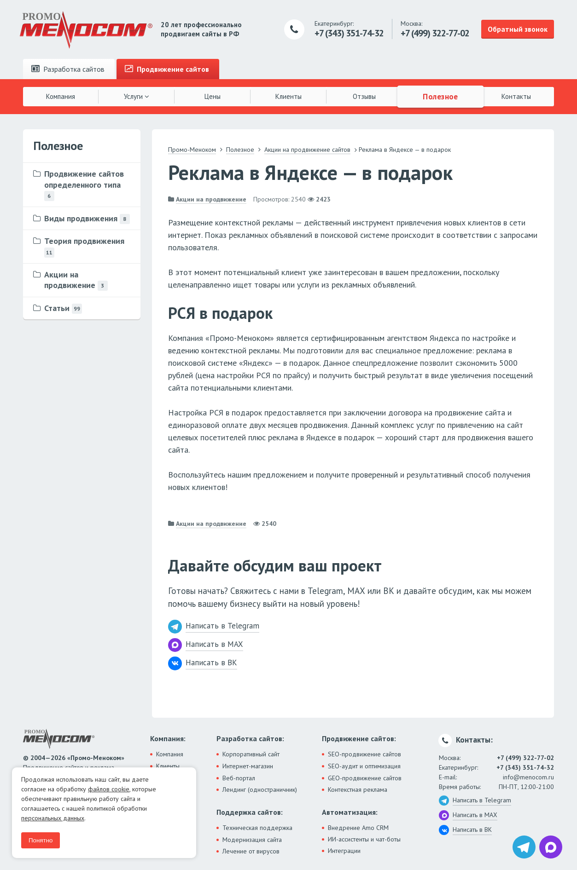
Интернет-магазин (247, 766)
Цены (212, 96)
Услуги (136, 96)
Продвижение (167, 69)
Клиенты (288, 96)
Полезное (440, 96)
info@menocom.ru (528, 777)
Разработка (68, 69)
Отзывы (364, 96)
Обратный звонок (518, 29)
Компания (60, 96)
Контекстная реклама (357, 789)
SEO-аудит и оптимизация (364, 766)
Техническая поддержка (257, 828)
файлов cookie (108, 789)
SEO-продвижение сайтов (364, 754)
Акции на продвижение (211, 199)
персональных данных (52, 818)
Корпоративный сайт (251, 754)
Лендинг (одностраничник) (259, 789)
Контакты (516, 96)
